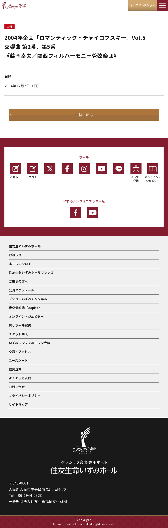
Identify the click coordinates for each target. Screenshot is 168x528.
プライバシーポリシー (25, 395)
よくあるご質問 (20, 378)
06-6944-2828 (30, 495)
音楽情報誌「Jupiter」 (26, 307)
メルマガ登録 (136, 172)
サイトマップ (18, 404)
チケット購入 (18, 334)
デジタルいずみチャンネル (28, 299)
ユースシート (18, 360)
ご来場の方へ (18, 281)
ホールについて (20, 263)
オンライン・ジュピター (153, 172)
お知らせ (15, 171)
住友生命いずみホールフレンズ (31, 272)
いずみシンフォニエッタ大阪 (29, 343)
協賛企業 (15, 369)
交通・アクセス (20, 351)
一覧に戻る (84, 114)
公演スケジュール (21, 290)
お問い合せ (17, 387)
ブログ (32, 171)
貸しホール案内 (20, 325)
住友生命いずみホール (25, 246)
